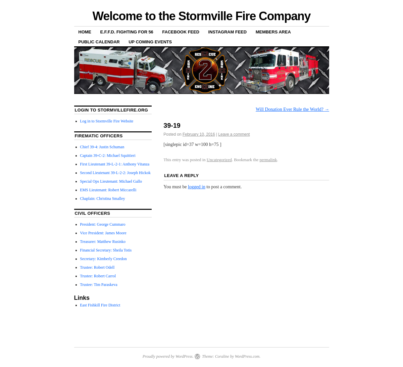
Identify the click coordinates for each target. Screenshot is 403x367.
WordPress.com (247, 356)
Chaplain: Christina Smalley (102, 198)
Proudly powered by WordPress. (167, 356)
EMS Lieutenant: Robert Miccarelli (108, 190)
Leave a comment (234, 134)
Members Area (273, 31)
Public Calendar (99, 41)
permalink (268, 159)
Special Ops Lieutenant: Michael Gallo (111, 181)
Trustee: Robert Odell (97, 267)
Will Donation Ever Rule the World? (292, 109)
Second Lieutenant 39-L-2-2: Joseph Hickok (115, 172)
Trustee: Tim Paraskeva (99, 284)
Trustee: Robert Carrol (98, 276)
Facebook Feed (180, 31)
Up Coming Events (150, 41)
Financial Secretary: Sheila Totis (106, 250)
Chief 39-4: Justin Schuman (102, 147)
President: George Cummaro (103, 224)
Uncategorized (219, 159)
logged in (196, 186)
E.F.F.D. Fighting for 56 (126, 31)
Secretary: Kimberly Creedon (103, 258)
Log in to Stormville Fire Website (106, 121)
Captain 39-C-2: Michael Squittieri (108, 155)
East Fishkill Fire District (100, 305)
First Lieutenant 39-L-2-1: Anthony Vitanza (115, 164)
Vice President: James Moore (103, 233)
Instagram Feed (227, 31)
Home (84, 31)
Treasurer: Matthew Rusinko (103, 241)
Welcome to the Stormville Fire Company (201, 16)
